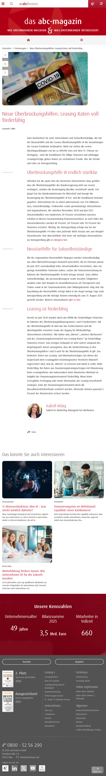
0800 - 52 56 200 (24, 745)
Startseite (6, 48)
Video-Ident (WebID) (85, 691)
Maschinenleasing (53, 691)
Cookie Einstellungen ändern (88, 729)
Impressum (81, 718)
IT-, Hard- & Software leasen (57, 699)
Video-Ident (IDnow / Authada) (85, 697)
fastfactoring (81, 676)
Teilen (33, 432)
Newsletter (50, 726)
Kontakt (27, 661)
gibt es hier (74, 299)
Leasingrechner (51, 676)
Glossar (79, 722)
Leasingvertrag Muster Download (54, 686)
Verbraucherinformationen (87, 710)
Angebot (79, 661)
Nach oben (98, 772)
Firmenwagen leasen (54, 695)
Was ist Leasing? (52, 680)
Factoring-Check (83, 680)
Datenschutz (81, 714)
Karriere (48, 718)
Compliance (50, 714)
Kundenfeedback (83, 726)
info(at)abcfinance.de (29, 757)
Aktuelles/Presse (52, 722)
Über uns (49, 710)
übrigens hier (60, 239)
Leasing (49, 672)
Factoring (81, 672)
